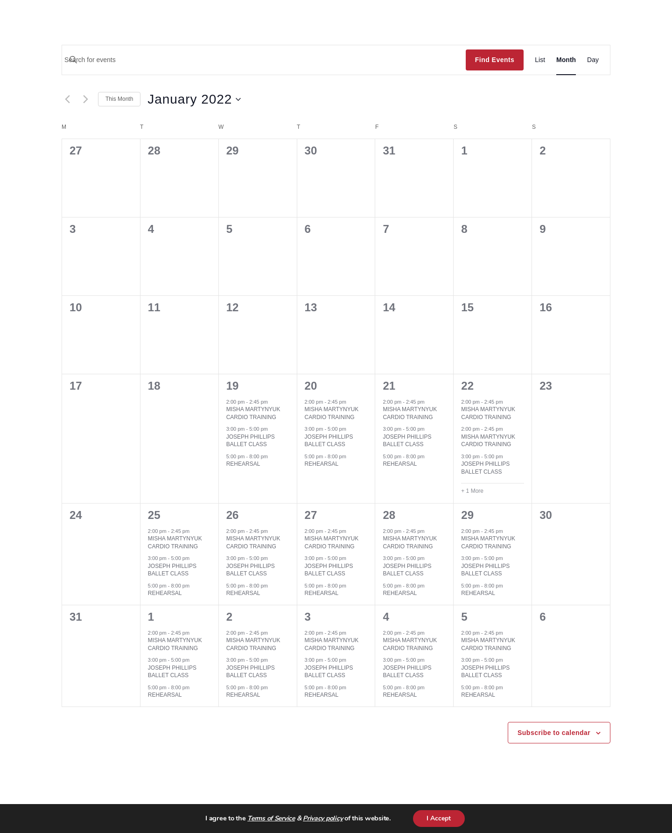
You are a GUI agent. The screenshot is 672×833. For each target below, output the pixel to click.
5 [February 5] (464, 616)
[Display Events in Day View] (593, 60)
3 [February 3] (308, 616)
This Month (119, 99)
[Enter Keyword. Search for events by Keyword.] (264, 60)
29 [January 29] (467, 515)
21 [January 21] (389, 385)
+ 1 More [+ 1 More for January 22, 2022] (472, 491)
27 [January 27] (311, 515)
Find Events (494, 59)
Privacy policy (323, 818)
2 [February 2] (229, 616)
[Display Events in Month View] (566, 60)
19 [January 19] (232, 385)
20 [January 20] (311, 385)
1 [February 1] (151, 616)
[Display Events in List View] (540, 60)
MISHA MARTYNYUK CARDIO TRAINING (253, 413)
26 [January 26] (232, 515)
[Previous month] (67, 99)
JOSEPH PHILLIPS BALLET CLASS (250, 441)
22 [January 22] (467, 385)
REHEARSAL (243, 464)
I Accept (439, 818)
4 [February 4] (386, 616)
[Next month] (85, 99)
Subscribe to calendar (554, 732)
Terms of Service (271, 818)
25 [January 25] (154, 515)
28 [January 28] (389, 515)
